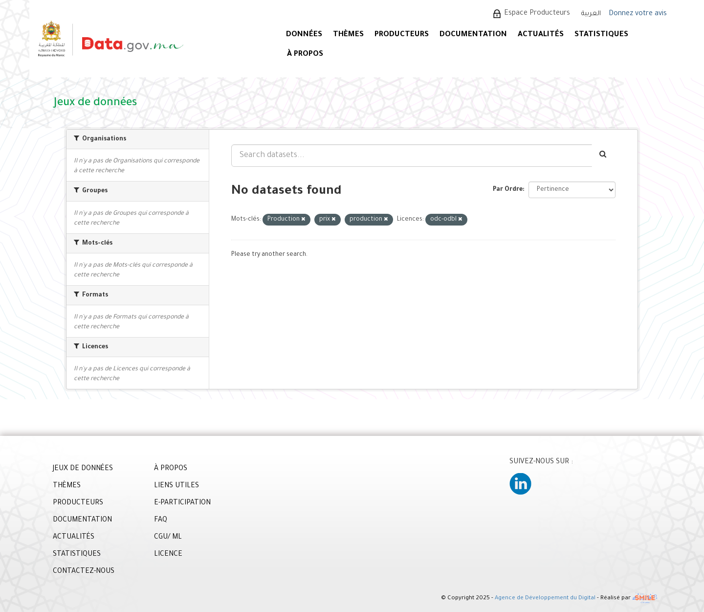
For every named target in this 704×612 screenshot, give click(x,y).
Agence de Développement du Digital (545, 599)
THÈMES (67, 486)
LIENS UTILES (176, 486)
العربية (591, 14)
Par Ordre (508, 189)
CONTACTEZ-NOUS (83, 572)
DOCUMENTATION (473, 35)
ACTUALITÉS (541, 35)
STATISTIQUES (601, 35)
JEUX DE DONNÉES (83, 469)
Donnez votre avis (638, 14)
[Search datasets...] (411, 155)
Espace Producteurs (537, 14)
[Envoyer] (604, 155)
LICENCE (168, 555)
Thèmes (348, 35)
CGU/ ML (168, 538)
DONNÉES (304, 35)
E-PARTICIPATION (182, 503)
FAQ (160, 520)
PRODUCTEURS (401, 35)
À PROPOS (305, 54)
